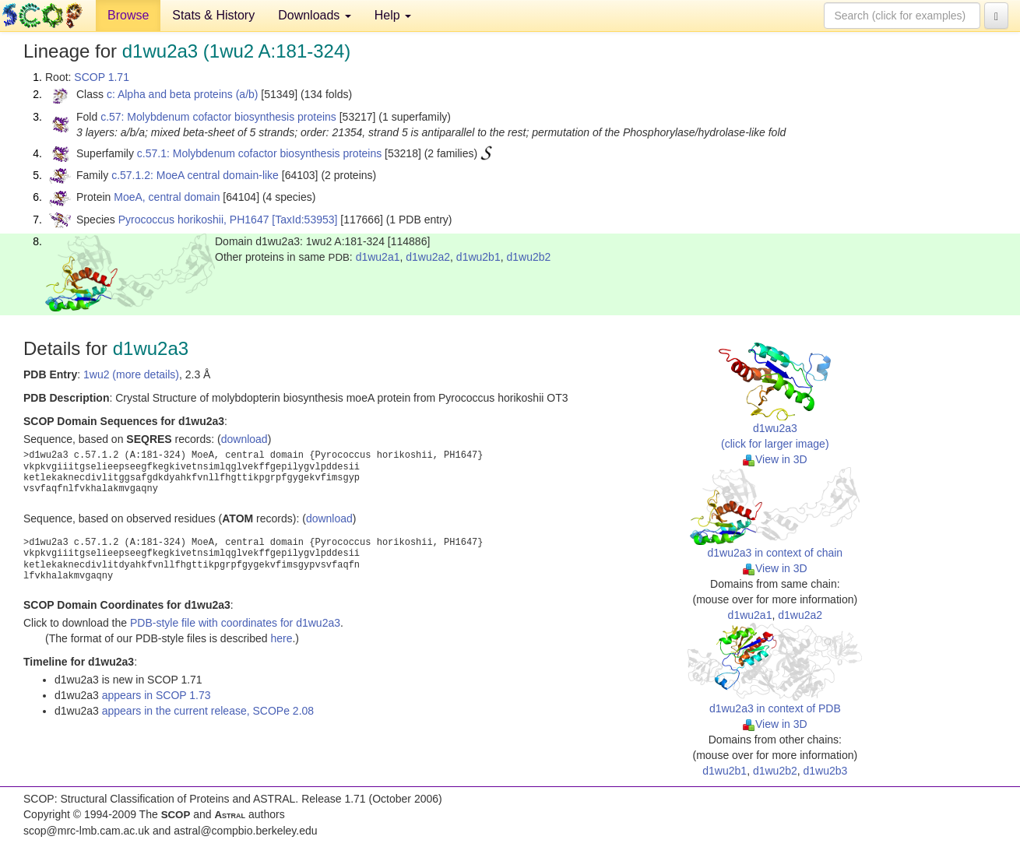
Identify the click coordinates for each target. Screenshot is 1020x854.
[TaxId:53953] (304, 219)
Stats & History (213, 15)
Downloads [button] (314, 15)
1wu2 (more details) (131, 374)
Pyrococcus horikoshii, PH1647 (193, 219)
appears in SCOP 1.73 (156, 695)
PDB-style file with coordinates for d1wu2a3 (235, 623)
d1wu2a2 (428, 257)
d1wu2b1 (478, 257)
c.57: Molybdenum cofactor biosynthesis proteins (218, 117)
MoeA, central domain (167, 197)
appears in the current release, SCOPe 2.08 (208, 711)
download (244, 439)
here (281, 638)
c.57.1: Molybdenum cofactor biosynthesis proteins (259, 153)
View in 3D (775, 459)
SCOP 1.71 (101, 77)
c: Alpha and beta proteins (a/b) (183, 94)
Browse (128, 15)
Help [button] (393, 15)
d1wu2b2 (528, 257)
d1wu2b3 (826, 770)
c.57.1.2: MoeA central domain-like (195, 175)
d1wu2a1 (378, 257)
